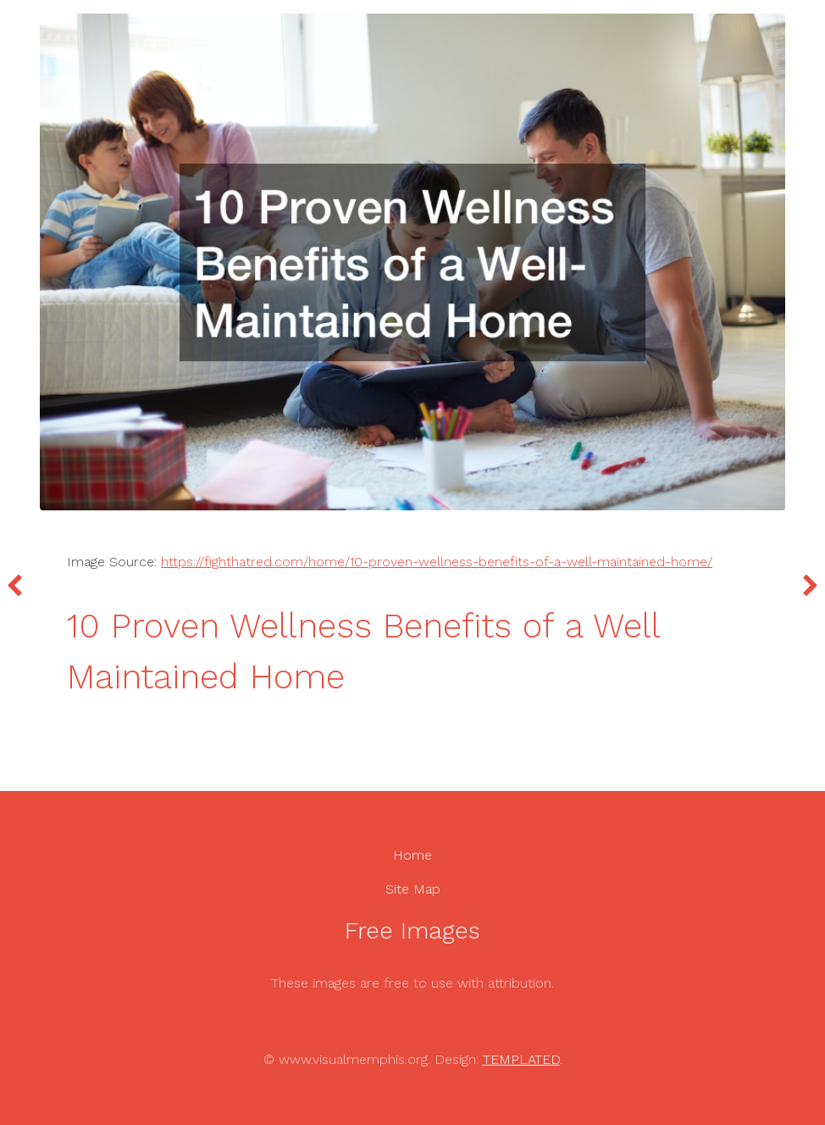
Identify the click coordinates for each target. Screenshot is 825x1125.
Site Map (412, 889)
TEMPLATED (521, 1059)
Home (412, 855)
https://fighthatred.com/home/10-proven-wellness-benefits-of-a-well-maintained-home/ (436, 562)
